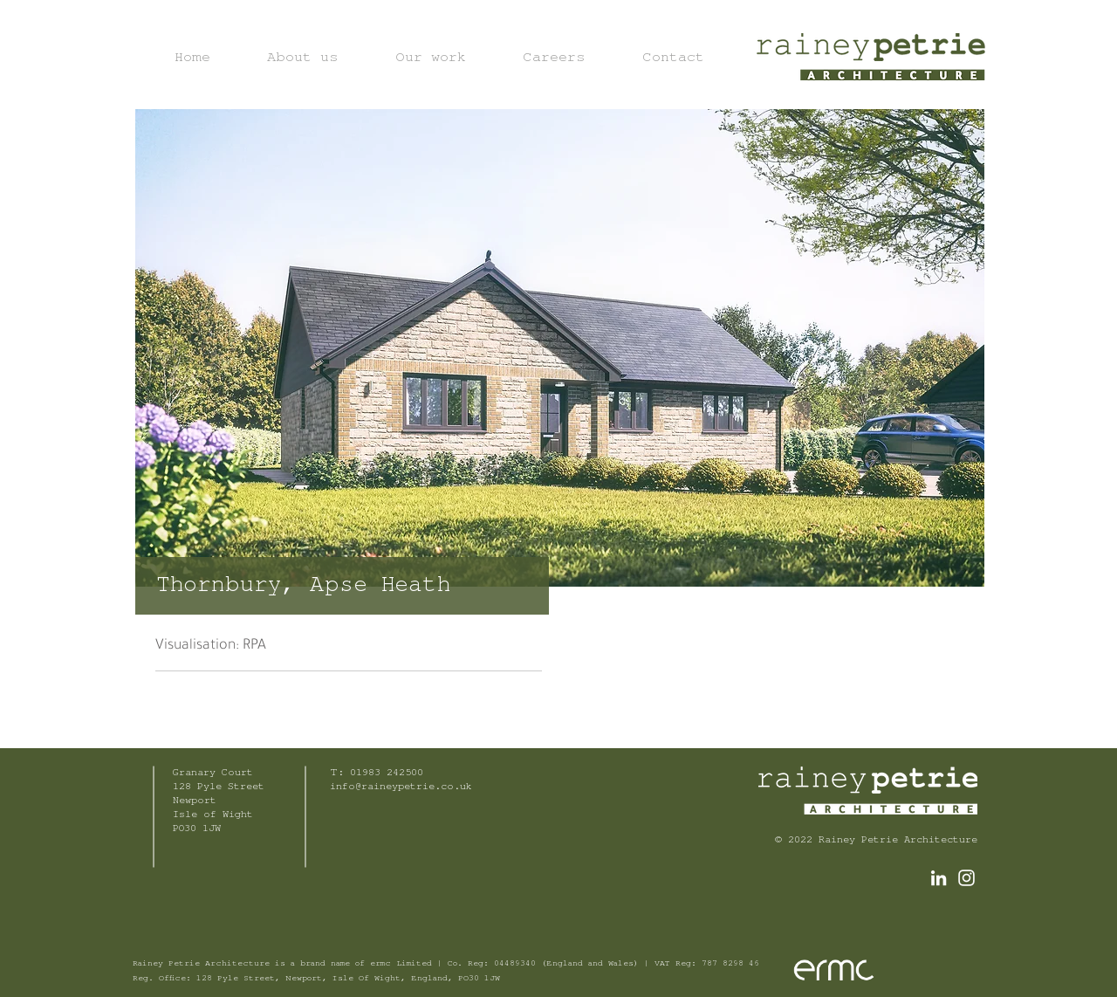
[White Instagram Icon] (966, 878)
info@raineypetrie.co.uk (401, 788)
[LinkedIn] (938, 878)
